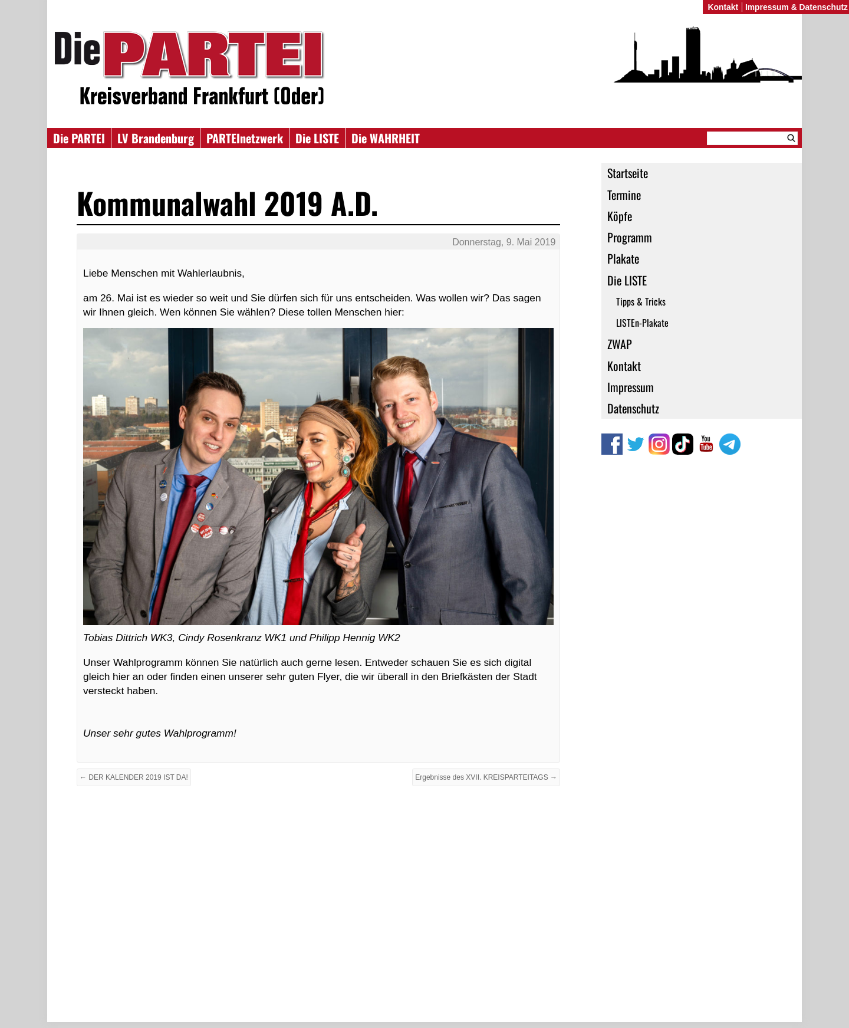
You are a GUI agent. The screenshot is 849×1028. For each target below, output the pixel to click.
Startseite (627, 173)
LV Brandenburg (155, 138)
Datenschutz (633, 408)
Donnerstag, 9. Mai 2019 (503, 242)
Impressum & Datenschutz (796, 7)
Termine (624, 194)
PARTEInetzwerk (244, 138)
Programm (629, 237)
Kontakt (624, 366)
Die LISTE (317, 138)
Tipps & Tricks (641, 301)
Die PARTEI (79, 138)
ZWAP (619, 344)
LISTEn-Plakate (642, 323)
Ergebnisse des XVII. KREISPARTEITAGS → (486, 777)
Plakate (623, 258)
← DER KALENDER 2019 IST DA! (134, 777)
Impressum (630, 387)
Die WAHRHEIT (385, 138)
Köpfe (619, 216)
